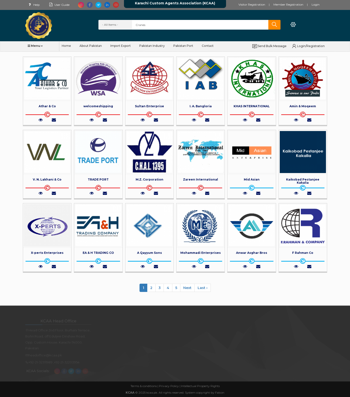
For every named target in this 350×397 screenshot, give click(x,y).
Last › (203, 288)
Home (66, 46)
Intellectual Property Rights (200, 386)
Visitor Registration (251, 4)
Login (316, 4)
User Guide (59, 5)
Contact (208, 46)
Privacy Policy (169, 386)
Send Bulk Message (269, 46)
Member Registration (288, 4)
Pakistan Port (183, 46)
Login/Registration (308, 46)
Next (187, 288)
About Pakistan (90, 46)
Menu (35, 46)
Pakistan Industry (152, 46)
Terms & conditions (144, 386)
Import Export (120, 46)
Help (33, 5)
